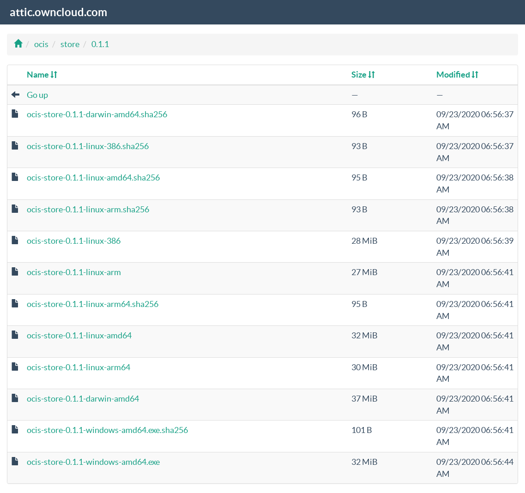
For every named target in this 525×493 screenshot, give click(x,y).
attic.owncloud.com (58, 12)
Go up (37, 95)
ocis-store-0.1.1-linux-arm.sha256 (88, 209)
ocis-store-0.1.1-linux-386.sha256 (88, 146)
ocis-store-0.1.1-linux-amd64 (79, 335)
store (69, 44)
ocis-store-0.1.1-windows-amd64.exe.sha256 (107, 430)
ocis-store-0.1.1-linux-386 (74, 241)
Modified (457, 74)
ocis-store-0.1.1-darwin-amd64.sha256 (97, 114)
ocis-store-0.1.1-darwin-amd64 (83, 398)
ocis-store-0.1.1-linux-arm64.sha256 (92, 304)
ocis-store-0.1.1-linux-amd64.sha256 (93, 177)
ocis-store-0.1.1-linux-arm (74, 272)
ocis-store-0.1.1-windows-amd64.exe (93, 462)
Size (363, 74)
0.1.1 (100, 44)
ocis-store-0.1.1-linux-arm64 (78, 367)
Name (42, 74)
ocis (41, 44)
